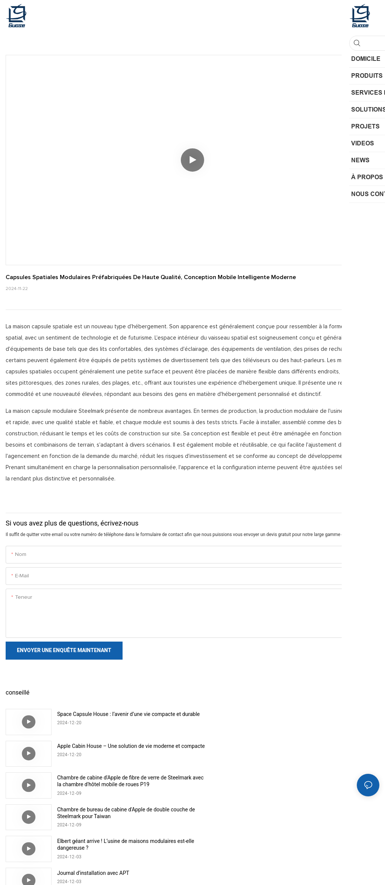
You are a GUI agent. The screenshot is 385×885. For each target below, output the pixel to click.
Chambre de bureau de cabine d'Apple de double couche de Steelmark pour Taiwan (309, 749)
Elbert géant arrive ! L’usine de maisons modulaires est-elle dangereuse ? (121, 781)
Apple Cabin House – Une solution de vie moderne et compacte (305, 717)
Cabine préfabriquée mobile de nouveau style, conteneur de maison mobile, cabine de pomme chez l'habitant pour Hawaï (310, 813)
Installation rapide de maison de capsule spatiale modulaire (114, 812)
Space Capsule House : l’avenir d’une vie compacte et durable (119, 717)
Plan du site (215, 870)
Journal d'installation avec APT (280, 778)
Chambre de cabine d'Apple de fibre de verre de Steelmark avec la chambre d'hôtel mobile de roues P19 (124, 749)
